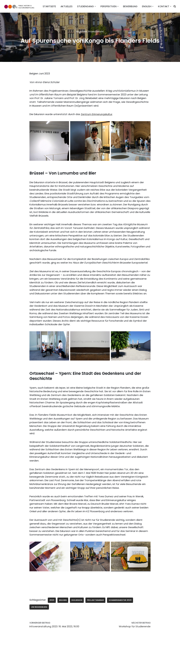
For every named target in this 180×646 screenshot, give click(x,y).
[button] (95, 6)
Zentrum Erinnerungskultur (96, 114)
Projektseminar (95, 599)
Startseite (49, 6)
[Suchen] (174, 6)
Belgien (63, 599)
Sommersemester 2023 (120, 599)
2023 (51, 599)
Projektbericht (96, 31)
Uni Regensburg (39, 605)
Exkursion (77, 599)
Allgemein (81, 31)
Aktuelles (66, 6)
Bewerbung (130, 6)
